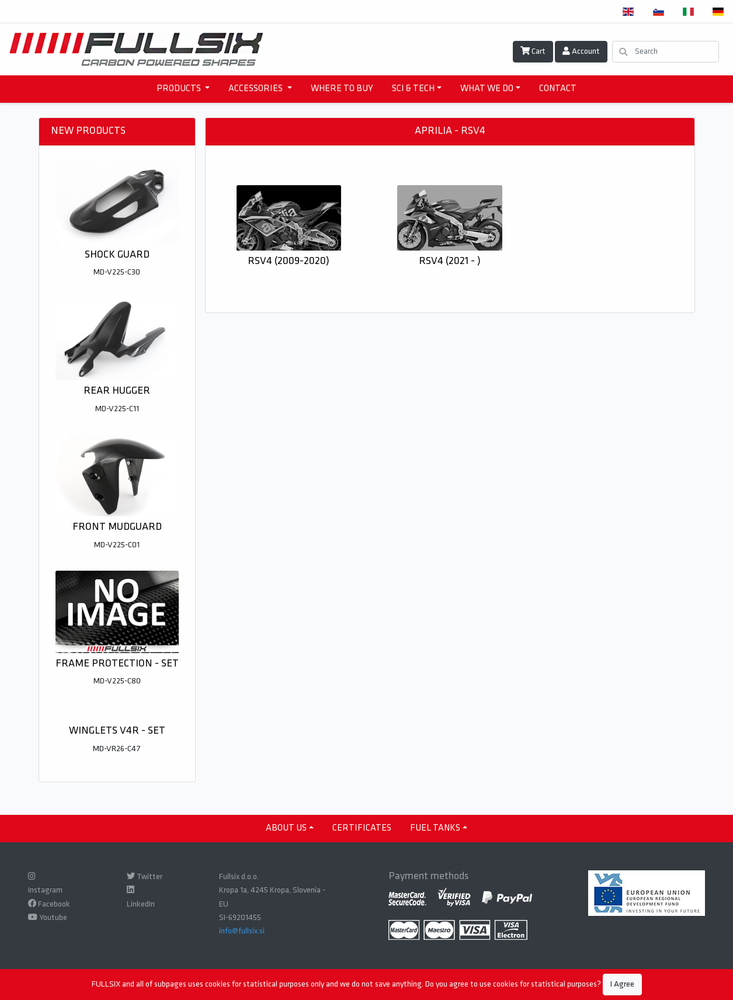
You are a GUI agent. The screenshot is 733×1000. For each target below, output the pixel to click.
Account (581, 51)
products (180, 88)
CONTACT (557, 88)
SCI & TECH (413, 88)
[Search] (665, 51)
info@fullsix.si (242, 931)
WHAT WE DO (486, 88)
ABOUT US (286, 828)
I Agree (622, 984)
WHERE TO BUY (342, 88)
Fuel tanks (435, 828)
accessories (256, 88)
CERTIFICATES (361, 828)
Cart (533, 51)
